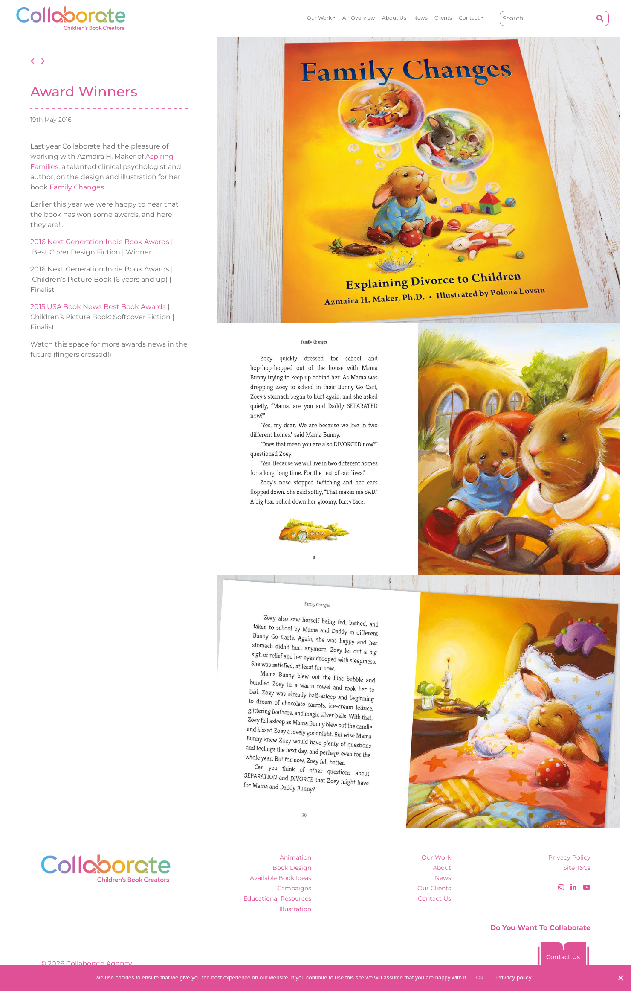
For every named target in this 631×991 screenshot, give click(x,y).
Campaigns (294, 888)
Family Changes (76, 187)
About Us (394, 18)
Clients (443, 18)
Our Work (319, 18)
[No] (620, 978)
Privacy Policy (569, 857)
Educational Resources (277, 898)
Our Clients (434, 888)
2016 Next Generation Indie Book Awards (99, 242)
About (442, 867)
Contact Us (434, 898)
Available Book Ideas (280, 878)
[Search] (546, 18)
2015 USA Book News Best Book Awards (98, 307)
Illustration (295, 909)
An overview (358, 18)
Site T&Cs (576, 867)
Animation (295, 857)
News (420, 18)
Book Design (291, 867)
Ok (479, 977)
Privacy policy (514, 977)
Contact (469, 18)
